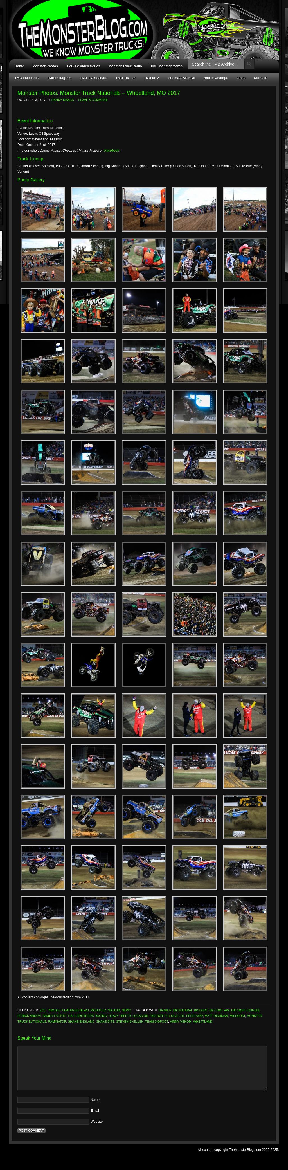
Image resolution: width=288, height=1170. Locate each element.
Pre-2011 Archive (181, 78)
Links (241, 78)
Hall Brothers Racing (87, 1016)
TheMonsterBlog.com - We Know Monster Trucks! (141, 24)
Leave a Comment (93, 100)
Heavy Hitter (120, 1016)
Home (19, 66)
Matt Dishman (216, 1016)
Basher (165, 1010)
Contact (260, 78)
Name (95, 1100)
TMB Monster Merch (166, 66)
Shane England (81, 1021)
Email (95, 1111)
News (126, 1010)
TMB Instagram (59, 78)
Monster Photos (45, 66)
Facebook (111, 150)
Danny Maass (62, 100)
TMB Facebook (27, 78)
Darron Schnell (245, 1010)
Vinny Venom (181, 1021)
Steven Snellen (129, 1021)
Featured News (75, 1010)
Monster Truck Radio (125, 66)
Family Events (54, 1016)
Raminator (57, 1021)
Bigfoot (201, 1010)
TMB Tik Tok (125, 78)
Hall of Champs (216, 78)
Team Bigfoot (156, 1021)
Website (97, 1122)
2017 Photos (50, 1010)
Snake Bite (105, 1021)
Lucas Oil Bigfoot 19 (150, 1016)
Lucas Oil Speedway (186, 1016)
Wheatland (202, 1021)
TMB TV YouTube (93, 78)
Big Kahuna (182, 1010)
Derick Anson (29, 1016)
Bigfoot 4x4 (219, 1010)
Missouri (237, 1016)
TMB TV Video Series (83, 66)
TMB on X (151, 78)
